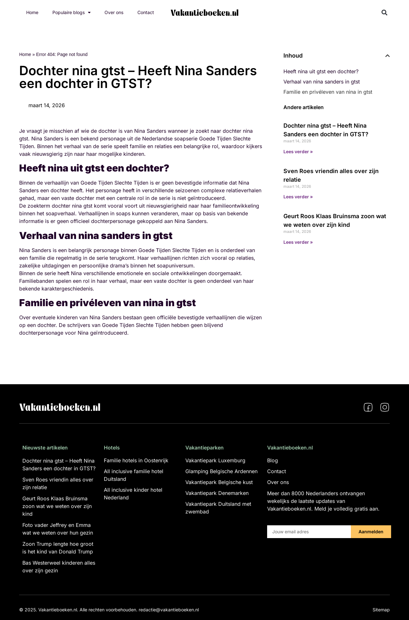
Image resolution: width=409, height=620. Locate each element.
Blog (272, 460)
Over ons (113, 12)
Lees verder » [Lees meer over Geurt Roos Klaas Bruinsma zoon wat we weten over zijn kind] (298, 242)
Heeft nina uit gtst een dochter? (321, 71)
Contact (145, 12)
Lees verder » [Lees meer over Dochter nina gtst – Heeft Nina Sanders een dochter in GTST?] (298, 151)
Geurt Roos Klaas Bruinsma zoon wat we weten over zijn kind (57, 506)
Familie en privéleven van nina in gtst (327, 92)
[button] (384, 12)
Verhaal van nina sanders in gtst (321, 81)
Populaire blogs (71, 12)
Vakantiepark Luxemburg (215, 460)
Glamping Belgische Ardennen (221, 471)
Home (32, 12)
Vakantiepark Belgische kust (219, 482)
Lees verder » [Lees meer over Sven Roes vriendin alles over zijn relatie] (298, 196)
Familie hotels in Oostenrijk (136, 460)
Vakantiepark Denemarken (217, 493)
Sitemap (381, 609)
